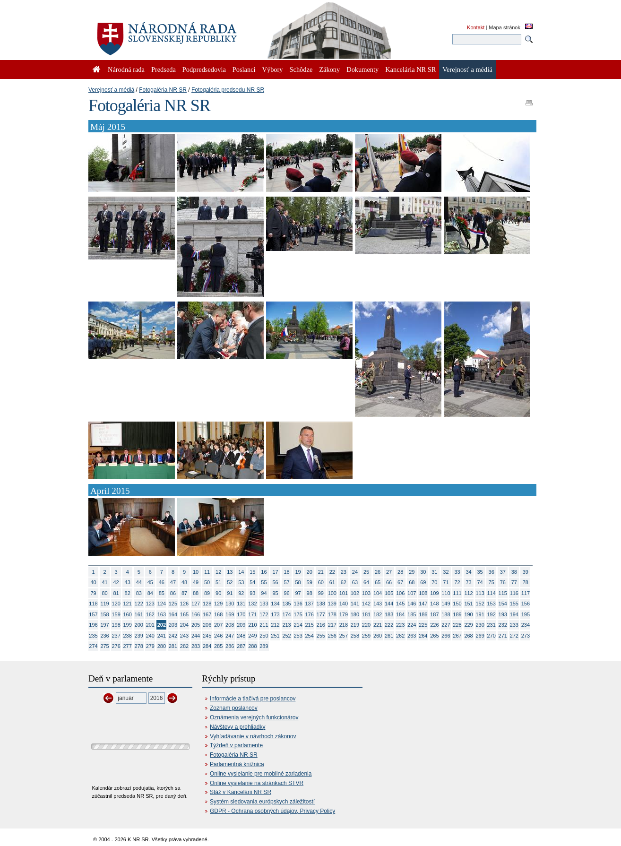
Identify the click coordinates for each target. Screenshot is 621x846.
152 (479, 603)
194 (514, 614)
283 (195, 646)
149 (445, 603)
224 (411, 625)
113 (479, 593)
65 (377, 582)
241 (161, 636)
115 (503, 593)
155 (514, 603)
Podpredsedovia (204, 69)
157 (93, 614)
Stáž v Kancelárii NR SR (240, 792)
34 (468, 572)
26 (377, 572)
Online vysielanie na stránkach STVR (256, 783)
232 (503, 625)
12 (218, 572)
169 (229, 614)
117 (525, 593)
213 (286, 625)
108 (423, 593)
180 (355, 614)
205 (195, 625)
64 (366, 582)
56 (275, 582)
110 (445, 593)
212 (275, 625)
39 (525, 572)
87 (184, 593)
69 (423, 582)
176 (309, 614)
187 (434, 614)
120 (116, 603)
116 (514, 593)
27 (389, 572)
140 (343, 603)
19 (298, 572)
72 (457, 582)
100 (332, 593)
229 (468, 625)
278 (139, 646)
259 (366, 636)
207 (218, 625)
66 (389, 582)
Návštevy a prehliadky (237, 727)
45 (150, 582)
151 (468, 603)
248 (241, 636)
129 (218, 603)
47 (173, 582)
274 (93, 646)
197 (104, 625)
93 (252, 593)
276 (116, 646)
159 (116, 614)
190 (468, 614)
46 (161, 582)
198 (116, 625)
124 (161, 603)
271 (503, 636)
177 (321, 614)
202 (161, 625)
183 (389, 614)
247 (229, 636)
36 (491, 572)
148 (434, 603)
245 (207, 636)
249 (252, 636)
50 (207, 582)
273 (525, 636)
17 (275, 572)
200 (139, 625)
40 (93, 582)
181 (366, 614)
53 (241, 582)
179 (343, 614)
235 (93, 636)
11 (207, 572)
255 (321, 636)
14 (241, 572)
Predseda (163, 69)
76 (503, 582)
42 (116, 582)
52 (230, 582)
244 (195, 636)
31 (434, 572)
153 (491, 603)
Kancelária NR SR (410, 69)
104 (377, 593)
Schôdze (301, 69)
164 (173, 614)
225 (423, 625)
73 (468, 582)
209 (241, 625)
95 (275, 593)
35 (480, 572)
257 (343, 636)
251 (275, 636)
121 (127, 603)
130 (229, 603)
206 (207, 625)
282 (184, 646)
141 (355, 603)
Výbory (272, 69)
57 (286, 582)
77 (514, 582)
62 (343, 582)
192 (491, 614)
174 (286, 614)
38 (514, 572)
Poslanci (244, 69)
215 (309, 625)
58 (298, 582)
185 (411, 614)
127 (195, 603)
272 (514, 636)
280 (161, 646)
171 (252, 614)
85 (161, 593)
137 (309, 603)
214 (297, 625)
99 (321, 593)
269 (479, 636)
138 (321, 603)
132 (252, 603)
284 (207, 646)
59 (309, 582)
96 (286, 593)
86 (173, 593)
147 (423, 603)
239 (139, 636)
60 (321, 582)
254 (309, 636)
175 (297, 614)
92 (241, 593)
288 (252, 646)
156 (525, 603)
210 (252, 625)
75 (491, 582)
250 (263, 636)
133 (263, 603)
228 (457, 625)
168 (218, 614)
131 (241, 603)
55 (264, 582)
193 (503, 614)
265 (434, 636)
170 (241, 614)
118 (93, 603)
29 (411, 572)
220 (366, 625)
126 (184, 603)
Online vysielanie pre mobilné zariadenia (260, 773)
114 (491, 593)
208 (229, 625)
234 (525, 625)
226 (434, 625)
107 (411, 593)
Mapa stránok (504, 27)
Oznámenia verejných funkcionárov (254, 717)
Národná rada (126, 69)
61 (332, 582)
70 (434, 582)
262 (400, 636)
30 (423, 572)
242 (173, 636)
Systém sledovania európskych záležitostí (262, 801)
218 (343, 625)
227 (445, 625)
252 (286, 636)
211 (263, 625)
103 (366, 593)
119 (104, 603)
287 (241, 646)
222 (389, 625)
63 (355, 582)
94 (264, 593)
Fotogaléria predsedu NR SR (227, 89)
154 (503, 603)
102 (355, 593)
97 (298, 593)
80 (104, 593)
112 (468, 593)
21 (321, 572)
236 (104, 636)
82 (127, 593)
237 (116, 636)
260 (377, 636)
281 (173, 646)
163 (161, 614)
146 (411, 603)
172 (263, 614)
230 (479, 625)
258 (355, 636)
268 (468, 636)
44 (139, 582)
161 (139, 614)
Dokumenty (362, 69)
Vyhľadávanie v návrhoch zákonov (253, 736)
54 (252, 582)
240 (150, 636)
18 (286, 572)
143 (377, 603)
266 (445, 636)
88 (195, 593)
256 (332, 636)
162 (150, 614)
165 (184, 614)
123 (150, 603)
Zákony (329, 69)
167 (207, 614)
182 (377, 614)
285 (218, 646)
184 (400, 614)
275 (104, 646)
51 (218, 582)
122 (139, 603)
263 (411, 636)
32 (445, 572)
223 (400, 625)
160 (127, 614)
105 (389, 593)
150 (457, 603)
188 (445, 614)
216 (321, 625)
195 (525, 614)
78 (525, 582)
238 (127, 636)
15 (252, 572)
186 (423, 614)
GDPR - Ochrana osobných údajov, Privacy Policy (272, 811)
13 (230, 572)
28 (400, 572)
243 (184, 636)
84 (150, 593)
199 (127, 625)
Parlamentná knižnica (237, 764)
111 (457, 593)
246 (218, 636)
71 (445, 582)
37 (503, 572)
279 (150, 646)
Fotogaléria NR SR (163, 89)
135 (286, 603)
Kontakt (475, 27)
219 (355, 625)
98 (309, 593)
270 (491, 636)
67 (400, 582)
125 (173, 603)
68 (411, 582)
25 (366, 572)
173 (275, 614)
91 (230, 593)
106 (400, 593)
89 (207, 593)
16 (264, 572)
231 (491, 625)
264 (423, 636)
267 (457, 636)
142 (366, 603)
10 (195, 572)
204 (184, 625)
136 (297, 603)
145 (400, 603)
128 (207, 603)
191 (479, 614)
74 (480, 582)
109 (434, 593)
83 (139, 593)
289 (263, 646)
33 (457, 572)
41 (104, 582)
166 (195, 614)
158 (104, 614)
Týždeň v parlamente (236, 745)
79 (93, 593)
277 (127, 646)
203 (173, 625)
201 (150, 625)
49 (195, 582)
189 (457, 614)
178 (332, 614)
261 (389, 636)
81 (116, 593)
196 (93, 625)
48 (184, 582)
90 (218, 593)
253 (297, 636)
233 (514, 625)
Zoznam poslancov (234, 708)
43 (127, 582)
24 (355, 572)
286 (229, 646)
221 (377, 625)
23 (343, 572)
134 (275, 603)
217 (332, 625)
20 (309, 572)
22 (332, 572)
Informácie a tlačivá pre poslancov (252, 698)
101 (343, 593)
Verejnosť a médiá (111, 89)
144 (389, 603)
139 (332, 603)
